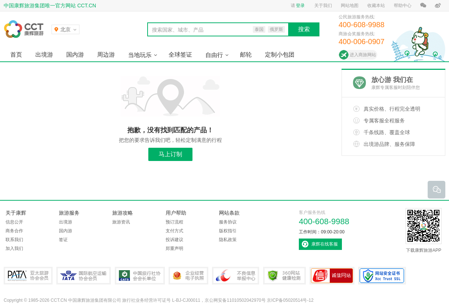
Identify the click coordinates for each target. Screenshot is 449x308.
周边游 (106, 54)
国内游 (75, 54)
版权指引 (228, 230)
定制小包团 (279, 54)
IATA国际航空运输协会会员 (83, 275)
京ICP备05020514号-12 (290, 300)
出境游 (44, 54)
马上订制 (170, 154)
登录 (300, 5)
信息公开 (14, 222)
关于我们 (323, 5)
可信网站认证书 (332, 275)
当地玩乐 (140, 55)
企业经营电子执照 (188, 275)
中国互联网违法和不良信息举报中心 (235, 275)
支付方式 (174, 230)
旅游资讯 (121, 222)
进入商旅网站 (363, 54)
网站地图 (349, 5)
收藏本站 (376, 5)
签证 (63, 239)
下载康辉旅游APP (424, 230)
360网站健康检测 (284, 275)
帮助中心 (402, 5)
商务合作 (14, 230)
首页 (16, 54)
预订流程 (174, 222)
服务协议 (228, 222)
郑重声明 (174, 248)
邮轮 (246, 54)
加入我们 (14, 248)
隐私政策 (228, 239)
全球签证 (180, 54)
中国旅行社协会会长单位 (140, 275)
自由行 (214, 55)
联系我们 (14, 239)
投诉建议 (174, 239)
